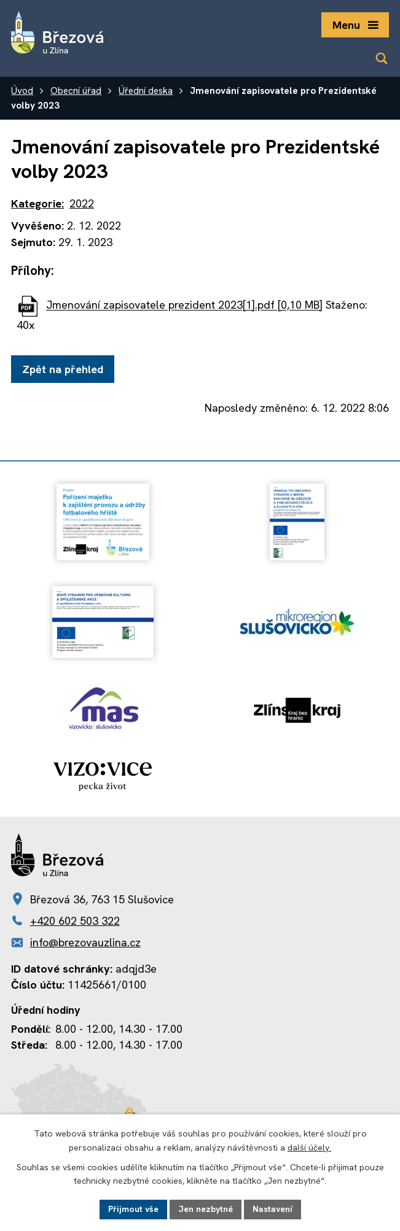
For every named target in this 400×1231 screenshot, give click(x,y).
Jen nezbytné (205, 1208)
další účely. (309, 1147)
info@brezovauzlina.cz (85, 942)
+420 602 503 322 (75, 921)
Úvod (22, 91)
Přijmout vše (133, 1208)
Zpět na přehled (62, 369)
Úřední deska (146, 91)
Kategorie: (37, 203)
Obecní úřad (75, 91)
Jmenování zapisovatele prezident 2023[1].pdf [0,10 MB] (184, 305)
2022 (81, 203)
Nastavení (272, 1208)
